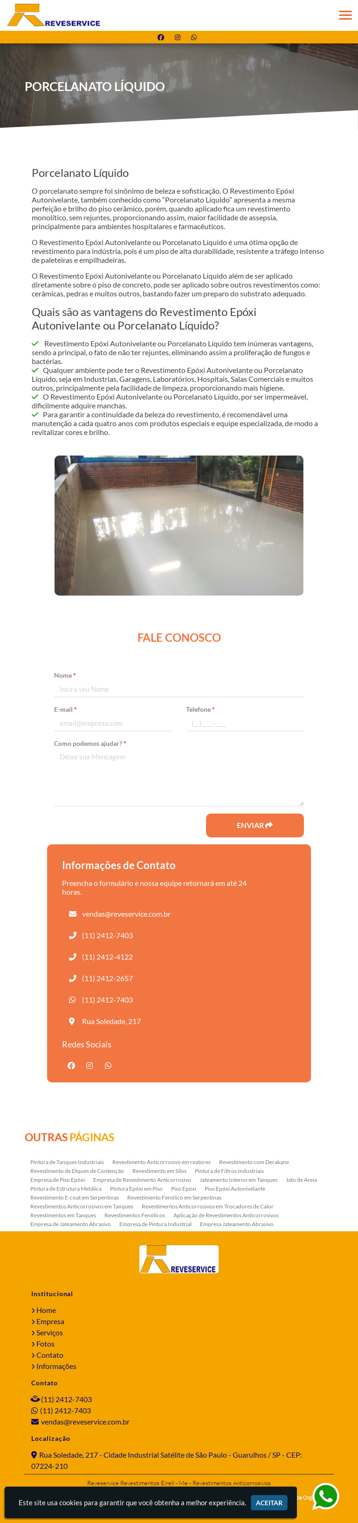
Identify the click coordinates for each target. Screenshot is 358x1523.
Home (46, 1309)
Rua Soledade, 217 (111, 1021)
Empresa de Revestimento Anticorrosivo (142, 1179)
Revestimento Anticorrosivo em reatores (161, 1161)
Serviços (49, 1332)
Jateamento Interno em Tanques (238, 1179)
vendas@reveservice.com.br (126, 913)
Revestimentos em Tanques (63, 1215)
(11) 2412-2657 (107, 978)
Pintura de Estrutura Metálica (66, 1188)
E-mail (65, 709)
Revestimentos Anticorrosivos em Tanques (81, 1206)
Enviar (255, 825)
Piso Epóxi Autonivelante (235, 1188)
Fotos (45, 1343)
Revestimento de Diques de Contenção (77, 1170)
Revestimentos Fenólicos (134, 1215)
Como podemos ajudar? (90, 743)
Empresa (50, 1321)
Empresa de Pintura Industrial (155, 1224)
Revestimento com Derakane (254, 1161)
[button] (345, 15)
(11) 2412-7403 (107, 935)
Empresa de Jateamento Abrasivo (70, 1224)
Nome (65, 675)
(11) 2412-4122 (107, 956)
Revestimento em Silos (159, 1170)
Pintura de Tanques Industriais (67, 1161)
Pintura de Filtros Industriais (229, 1170)
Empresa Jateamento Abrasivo (237, 1224)
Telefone (200, 709)
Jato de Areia (301, 1179)
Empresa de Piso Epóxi (57, 1179)
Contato (49, 1354)
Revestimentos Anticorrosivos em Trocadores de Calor (208, 1206)
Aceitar (269, 1503)
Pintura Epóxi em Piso (136, 1188)
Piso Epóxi (183, 1188)
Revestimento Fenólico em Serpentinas (174, 1197)
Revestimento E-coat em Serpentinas (74, 1197)
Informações (56, 1366)
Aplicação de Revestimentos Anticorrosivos (226, 1215)
